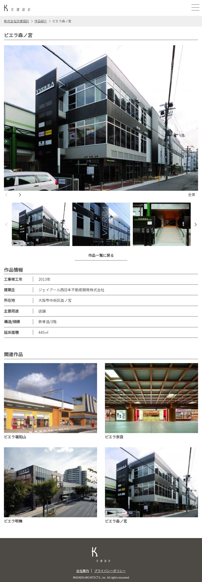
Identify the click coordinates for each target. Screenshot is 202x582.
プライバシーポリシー (110, 570)
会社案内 (82, 570)
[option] (101, 122)
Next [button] (19, 194)
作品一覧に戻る (101, 255)
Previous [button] (6, 194)
